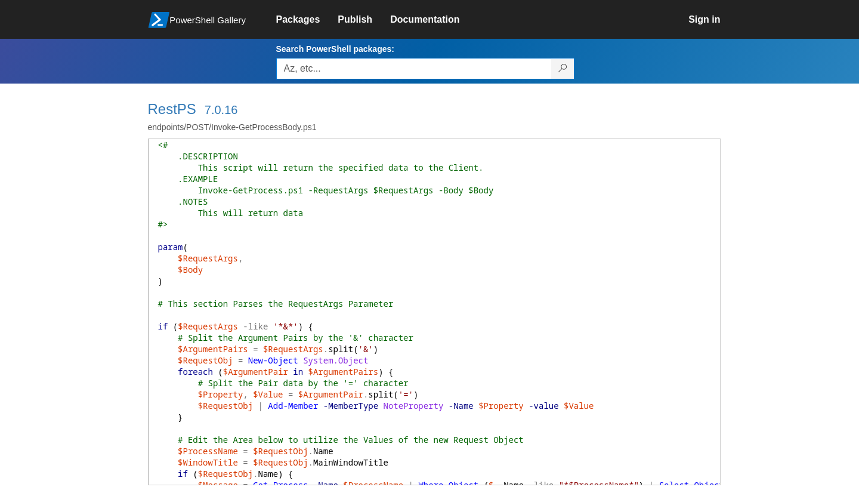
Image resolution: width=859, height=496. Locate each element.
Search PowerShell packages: (335, 49)
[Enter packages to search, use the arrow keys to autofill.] (414, 68)
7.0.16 (221, 109)
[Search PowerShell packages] (562, 68)
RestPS (172, 109)
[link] (307, 20)
